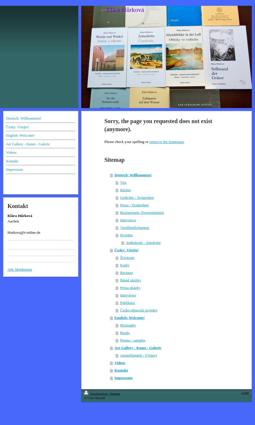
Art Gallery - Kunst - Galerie (137, 348)
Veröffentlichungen (134, 227)
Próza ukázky (130, 287)
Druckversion (96, 393)
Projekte (126, 235)
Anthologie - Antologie (143, 242)
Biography (128, 325)
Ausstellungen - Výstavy (138, 355)
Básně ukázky (130, 280)
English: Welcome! (129, 317)
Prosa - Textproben (134, 205)
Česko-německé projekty (139, 310)
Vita (123, 182)
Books (125, 333)
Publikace (127, 302)
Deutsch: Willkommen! (132, 175)
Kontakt (121, 370)
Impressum (123, 378)
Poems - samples (132, 340)
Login (245, 392)
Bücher (125, 190)
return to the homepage (166, 142)
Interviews (128, 220)
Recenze (126, 272)
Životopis (127, 257)
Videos (119, 363)
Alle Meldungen (20, 269)
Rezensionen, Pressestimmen (142, 212)
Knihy (125, 265)
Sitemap (115, 393)
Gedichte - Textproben (137, 197)
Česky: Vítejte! (126, 250)
